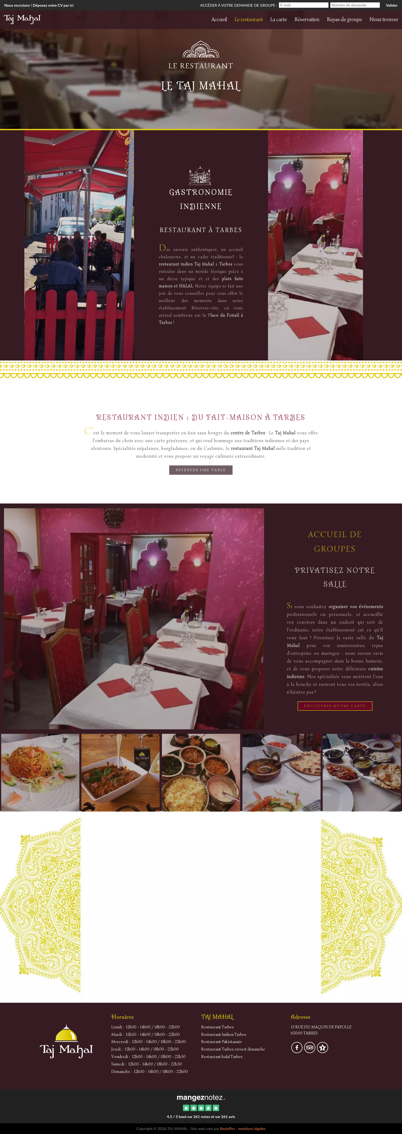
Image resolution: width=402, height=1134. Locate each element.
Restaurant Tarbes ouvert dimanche (233, 1049)
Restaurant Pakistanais (221, 1041)
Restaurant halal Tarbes (222, 1056)
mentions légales (251, 1128)
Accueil (219, 19)
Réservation (306, 19)
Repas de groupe (344, 19)
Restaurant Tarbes (217, 1027)
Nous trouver (384, 19)
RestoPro (227, 1128)
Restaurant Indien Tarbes (223, 1034)
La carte (278, 19)
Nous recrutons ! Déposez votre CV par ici (39, 5)
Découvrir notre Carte (335, 703)
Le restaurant (249, 19)
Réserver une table (200, 472)
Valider (391, 5)
